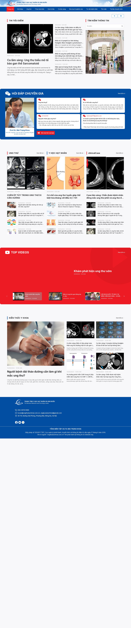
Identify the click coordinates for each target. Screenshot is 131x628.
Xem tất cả (122, 93)
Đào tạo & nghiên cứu (76, 9)
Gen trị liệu (51, 9)
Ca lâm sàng (62, 9)
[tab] (27, 296)
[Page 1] (27, 296)
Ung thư (29, 9)
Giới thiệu (20, 9)
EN (121, 16)
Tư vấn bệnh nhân (91, 9)
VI (114, 16)
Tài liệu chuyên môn (116, 9)
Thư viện (103, 9)
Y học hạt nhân (39, 9)
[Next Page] (124, 296)
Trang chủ (10, 9)
